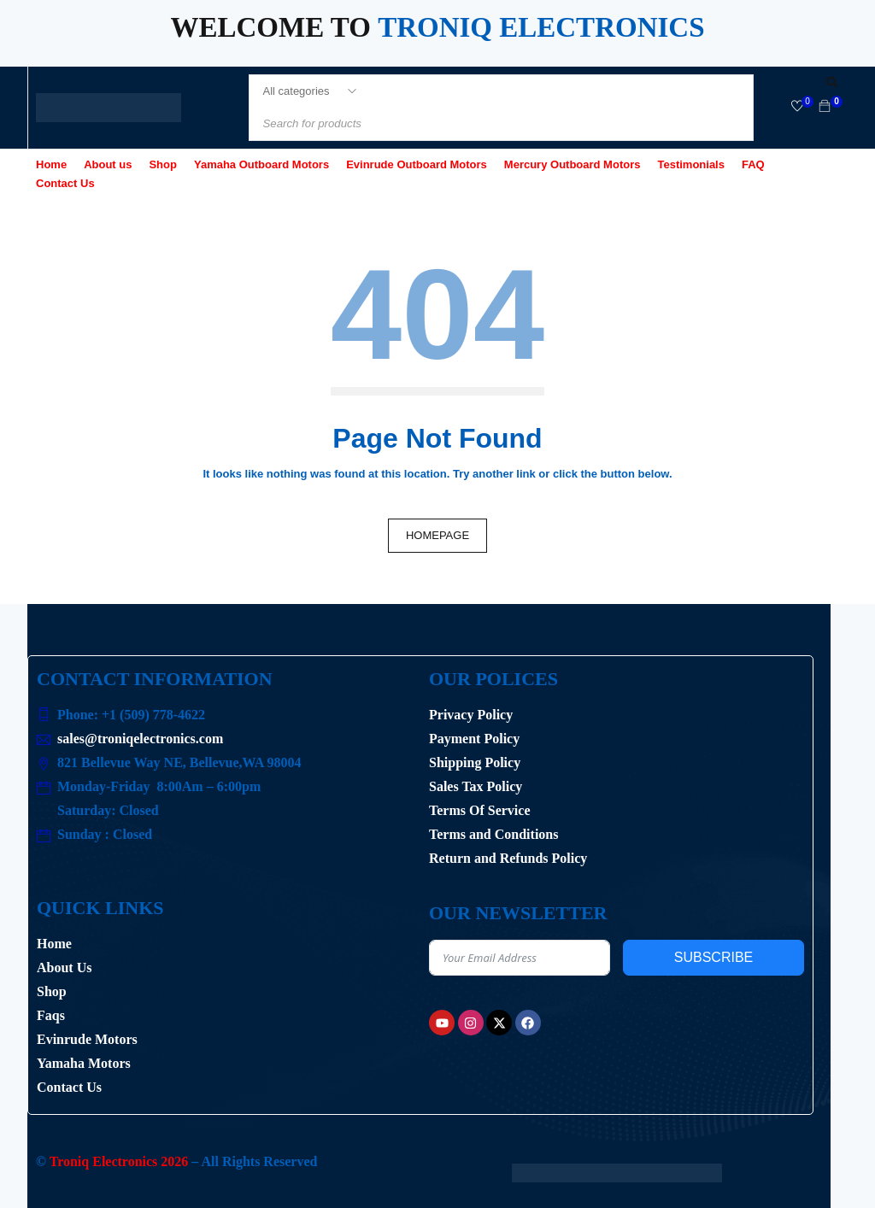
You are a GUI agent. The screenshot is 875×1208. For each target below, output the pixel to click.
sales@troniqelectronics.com (140, 738)
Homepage (437, 535)
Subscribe (713, 957)
